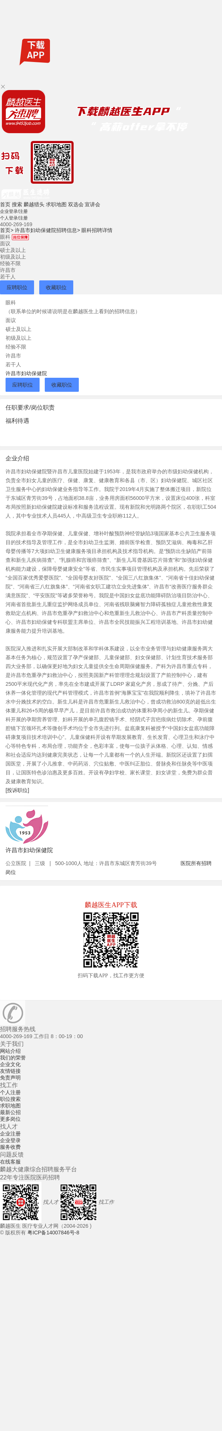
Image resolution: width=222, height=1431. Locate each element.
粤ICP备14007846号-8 (53, 1232)
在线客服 (10, 1162)
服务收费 (10, 1147)
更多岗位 (10, 1119)
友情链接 (10, 1071)
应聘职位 (17, 287)
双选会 (76, 204)
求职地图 (56, 204)
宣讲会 (92, 204)
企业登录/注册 (14, 211)
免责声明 (10, 1078)
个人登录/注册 (14, 218)
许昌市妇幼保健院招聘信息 (47, 230)
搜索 (17, 204)
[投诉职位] (17, 790)
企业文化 (10, 1064)
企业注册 (10, 1134)
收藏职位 (56, 287)
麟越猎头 (34, 204)
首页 (5, 204)
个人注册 (10, 1092)
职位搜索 (10, 1099)
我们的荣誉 (13, 1058)
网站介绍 (10, 1051)
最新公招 (10, 1112)
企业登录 (10, 1140)
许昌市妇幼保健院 (26, 373)
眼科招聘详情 (96, 230)
